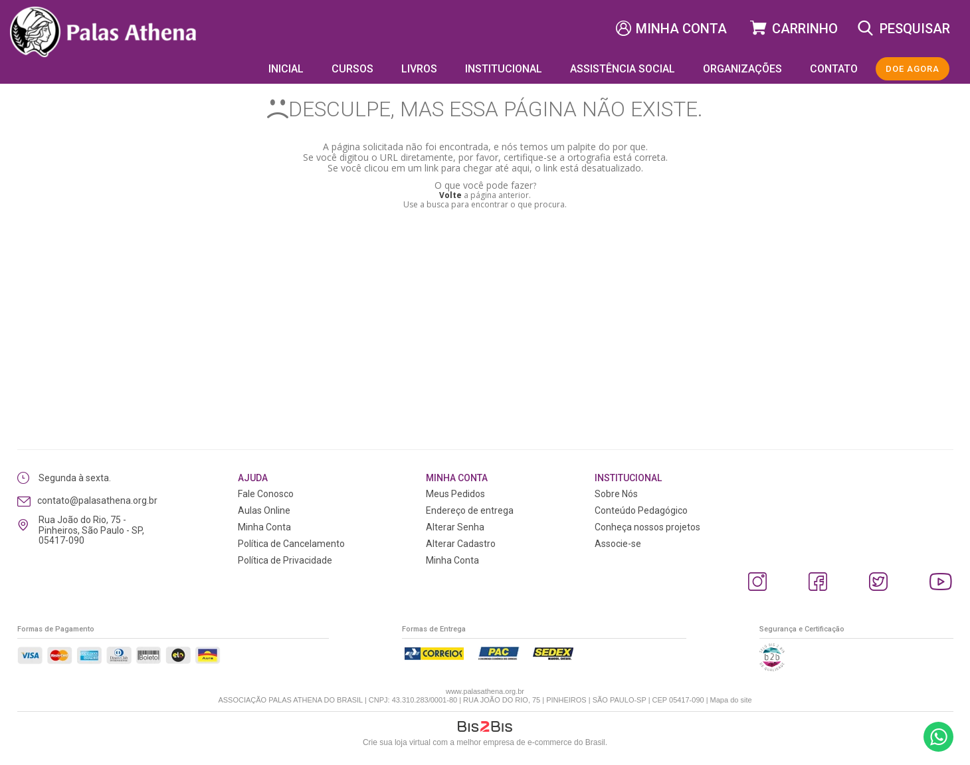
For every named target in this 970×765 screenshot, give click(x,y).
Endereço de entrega (470, 510)
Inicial (286, 68)
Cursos (352, 68)
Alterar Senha (455, 527)
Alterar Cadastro (461, 543)
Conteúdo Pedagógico (641, 510)
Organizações (742, 68)
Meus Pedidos (455, 494)
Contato (834, 68)
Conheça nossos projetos (647, 527)
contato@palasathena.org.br (97, 500)
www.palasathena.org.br (485, 691)
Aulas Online (264, 510)
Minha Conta (681, 29)
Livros (419, 68)
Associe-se (618, 543)
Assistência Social (622, 68)
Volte (450, 195)
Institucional (503, 68)
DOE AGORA (912, 69)
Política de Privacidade (285, 560)
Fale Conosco (266, 494)
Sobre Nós (616, 494)
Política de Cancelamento (291, 543)
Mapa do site (731, 700)
